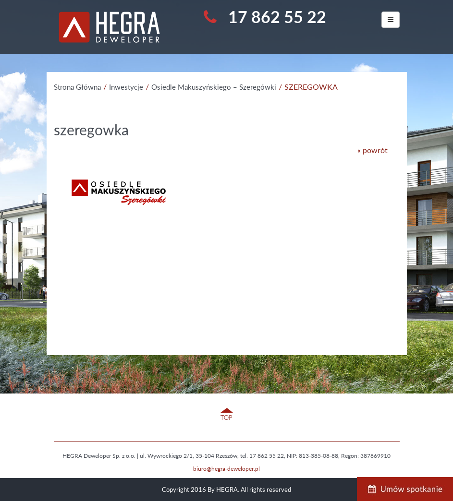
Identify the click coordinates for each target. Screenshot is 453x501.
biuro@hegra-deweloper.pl (226, 468)
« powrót (372, 150)
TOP (226, 417)
